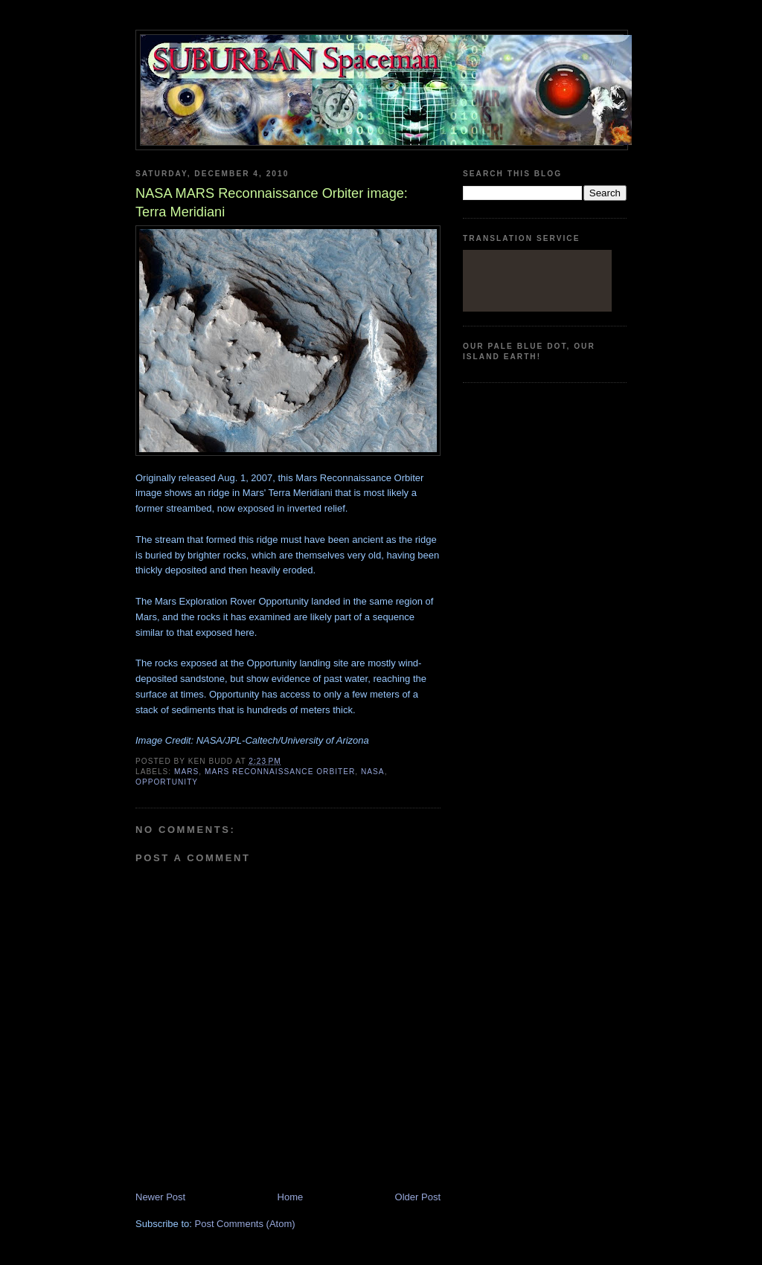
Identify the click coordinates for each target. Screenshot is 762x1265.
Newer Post (160, 1197)
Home (291, 1197)
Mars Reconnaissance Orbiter (280, 771)
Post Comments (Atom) (245, 1223)
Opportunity (166, 782)
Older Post (418, 1197)
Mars (186, 771)
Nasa (373, 771)
